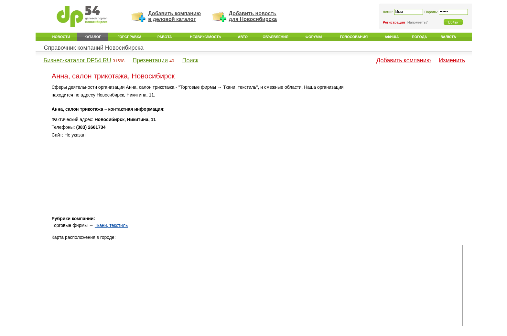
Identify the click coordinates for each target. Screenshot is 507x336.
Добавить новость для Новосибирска (253, 16)
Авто (243, 37)
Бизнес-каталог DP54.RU (77, 60)
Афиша (391, 37)
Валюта (448, 37)
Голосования (354, 37)
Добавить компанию (403, 60)
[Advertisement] (407, 129)
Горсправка (129, 37)
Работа (164, 37)
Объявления (275, 37)
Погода (419, 37)
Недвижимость (205, 37)
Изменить (452, 60)
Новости (61, 37)
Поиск (190, 60)
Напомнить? (417, 22)
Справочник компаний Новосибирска (94, 48)
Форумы (314, 37)
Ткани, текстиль (111, 225)
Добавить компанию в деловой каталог (174, 16)
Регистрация (394, 22)
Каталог (93, 37)
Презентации (150, 60)
